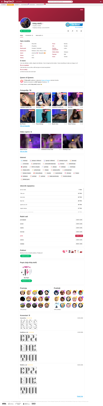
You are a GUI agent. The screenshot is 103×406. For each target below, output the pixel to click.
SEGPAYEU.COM (33, 401)
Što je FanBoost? (79, 27)
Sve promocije (25, 4)
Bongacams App (40, 4)
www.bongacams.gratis (17, 401)
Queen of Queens (45, 80)
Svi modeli (3, 4)
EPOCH (28, 401)
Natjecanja (32, 4)
